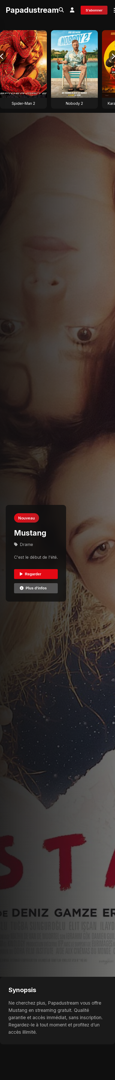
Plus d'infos (33, 588)
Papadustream (32, 10)
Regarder (30, 574)
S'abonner (94, 10)
